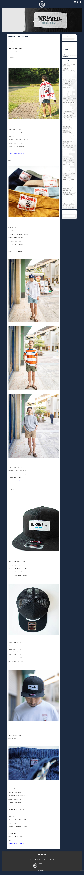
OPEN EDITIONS (66, 154)
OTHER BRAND (70, 158)
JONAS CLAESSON (66, 134)
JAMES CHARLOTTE (66, 130)
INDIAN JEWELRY (66, 119)
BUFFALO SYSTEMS (66, 79)
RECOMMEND (65, 56)
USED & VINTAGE (66, 194)
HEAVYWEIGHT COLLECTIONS (68, 113)
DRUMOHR (65, 94)
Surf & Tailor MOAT (66, 179)
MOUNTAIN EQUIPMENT (67, 149)
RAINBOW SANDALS (70, 164)
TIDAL (71, 188)
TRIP (70, 190)
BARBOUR (72, 70)
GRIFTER (72, 102)
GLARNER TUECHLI (66, 102)
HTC (64, 117)
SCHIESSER (73, 171)
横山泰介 (69, 207)
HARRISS (64, 109)
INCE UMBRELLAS (69, 117)
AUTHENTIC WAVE (66, 70)
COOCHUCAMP (65, 83)
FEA (74, 94)
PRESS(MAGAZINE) (71, 162)
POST (27, 7)
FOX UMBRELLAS (66, 98)
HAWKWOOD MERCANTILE (67, 111)
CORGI (71, 83)
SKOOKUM (65, 175)
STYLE (33, 7)
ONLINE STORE (65, 7)
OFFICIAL (64, 54)
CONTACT (58, 7)
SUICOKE (71, 177)
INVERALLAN (73, 119)
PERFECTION (69, 160)
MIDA (75, 145)
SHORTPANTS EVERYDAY (67, 173)
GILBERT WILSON (70, 100)
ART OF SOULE (65, 68)
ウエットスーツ (65, 203)
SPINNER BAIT (65, 177)
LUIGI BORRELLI (66, 141)
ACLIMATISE (65, 64)
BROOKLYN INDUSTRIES (67, 77)
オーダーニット (72, 205)
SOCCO (69, 175)
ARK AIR (68, 66)
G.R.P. (64, 100)
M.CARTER (72, 141)
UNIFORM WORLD (72, 192)
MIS (72, 147)
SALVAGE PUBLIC (66, 171)
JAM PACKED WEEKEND (67, 128)
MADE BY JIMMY (66, 143)
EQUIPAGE (70, 94)
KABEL (72, 134)
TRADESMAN (65, 190)
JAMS (70, 132)
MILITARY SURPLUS (66, 147)
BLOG (74, 72)
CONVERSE (70, 81)
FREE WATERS (73, 98)
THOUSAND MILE (66, 188)
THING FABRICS (66, 186)
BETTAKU (64, 72)
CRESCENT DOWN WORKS (67, 87)
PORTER (64, 162)
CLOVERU (65, 81)
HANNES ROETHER (66, 104)
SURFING (72, 179)
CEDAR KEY (73, 79)
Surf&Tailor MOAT (42, 4)
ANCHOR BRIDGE (72, 64)
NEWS (64, 51)
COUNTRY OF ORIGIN (67, 85)
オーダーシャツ (72, 203)
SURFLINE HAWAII (66, 181)
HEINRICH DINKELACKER (67, 115)
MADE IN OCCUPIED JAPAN (68, 145)
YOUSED (71, 201)
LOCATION (51, 7)
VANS (71, 194)
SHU (74, 173)
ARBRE (64, 66)
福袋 (73, 207)
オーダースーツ (65, 205)
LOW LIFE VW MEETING (67, 139)
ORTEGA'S (65, 158)
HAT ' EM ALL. (70, 109)
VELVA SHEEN (65, 196)
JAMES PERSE (65, 132)
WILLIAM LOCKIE (66, 201)
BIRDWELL (69, 72)
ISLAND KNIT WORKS (66, 124)
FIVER (69, 96)
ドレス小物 (65, 207)
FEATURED (65, 96)
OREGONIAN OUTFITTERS (67, 156)
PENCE (64, 160)
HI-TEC (74, 115)
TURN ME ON (65, 192)
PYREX (64, 164)
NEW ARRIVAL (65, 49)
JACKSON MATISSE (66, 126)
